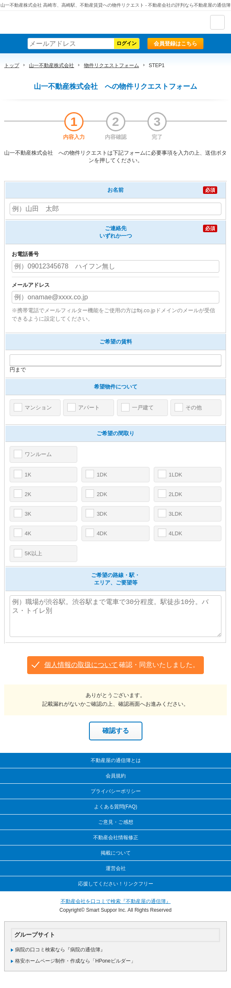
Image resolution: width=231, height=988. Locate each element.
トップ (11, 65)
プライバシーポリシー (116, 791)
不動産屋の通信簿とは (116, 760)
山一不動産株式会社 (51, 65)
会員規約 (116, 776)
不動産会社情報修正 (115, 837)
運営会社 (116, 868)
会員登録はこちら (175, 43)
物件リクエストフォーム (111, 65)
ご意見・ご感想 (115, 822)
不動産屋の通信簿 (50, 22)
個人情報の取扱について (81, 664)
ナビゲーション (217, 22)
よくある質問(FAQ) (115, 807)
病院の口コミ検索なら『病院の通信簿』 (60, 950)
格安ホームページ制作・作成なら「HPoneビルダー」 (75, 961)
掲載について (116, 853)
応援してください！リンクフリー (115, 884)
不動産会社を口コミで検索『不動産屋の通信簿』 (116, 901)
